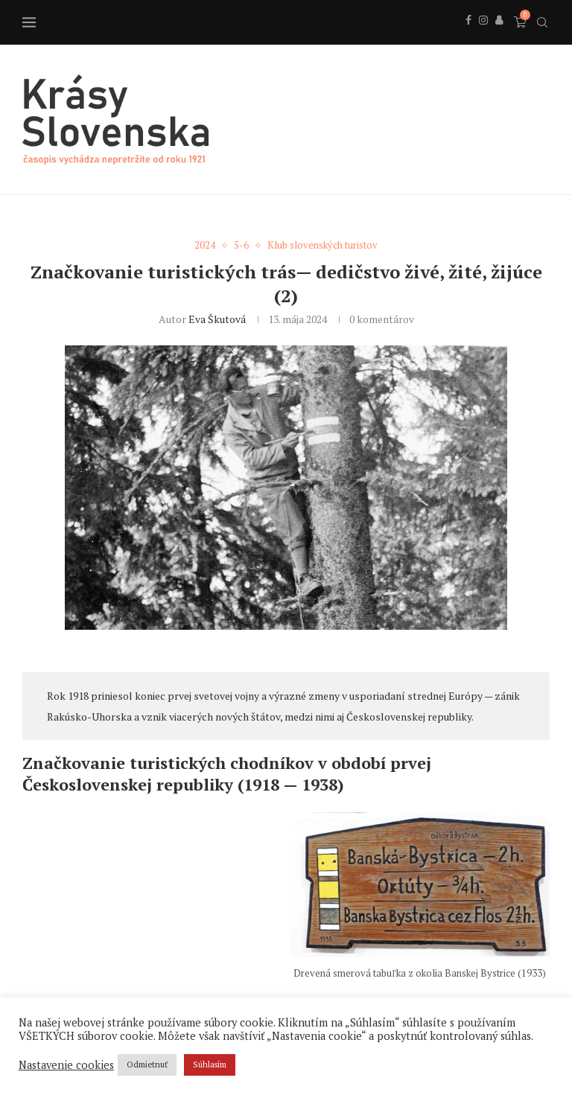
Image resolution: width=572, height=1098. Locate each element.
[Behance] (499, 36)
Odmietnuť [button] (147, 1064)
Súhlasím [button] (209, 1064)
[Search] (542, 22)
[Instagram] (483, 36)
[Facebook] (468, 36)
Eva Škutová (217, 319)
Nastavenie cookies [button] (66, 1065)
